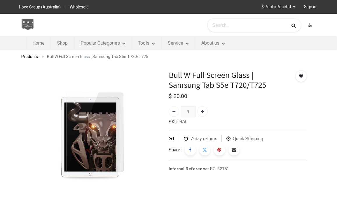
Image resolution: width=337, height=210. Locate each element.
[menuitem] (38, 43)
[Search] (294, 25)
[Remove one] (174, 111)
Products (29, 56)
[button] (278, 7)
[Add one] (202, 111)
